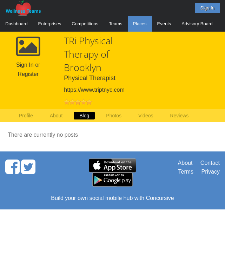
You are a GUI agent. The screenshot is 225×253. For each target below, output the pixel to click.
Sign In (207, 8)
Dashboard (16, 23)
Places (140, 23)
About (56, 115)
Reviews (179, 115)
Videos (145, 115)
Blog (84, 115)
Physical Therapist (89, 78)
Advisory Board (196, 23)
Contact (210, 163)
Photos (113, 115)
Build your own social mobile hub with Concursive (112, 198)
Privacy (210, 172)
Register (28, 74)
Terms (186, 172)
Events (164, 23)
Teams (115, 23)
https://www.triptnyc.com (94, 90)
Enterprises (49, 23)
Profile (26, 115)
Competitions (85, 23)
